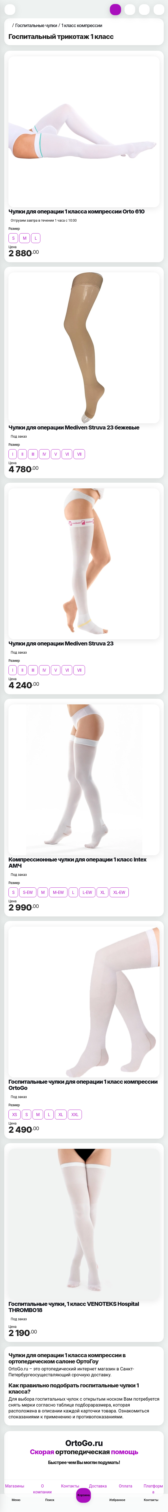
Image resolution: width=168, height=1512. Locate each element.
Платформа (153, 1489)
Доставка (98, 1486)
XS (14, 1114)
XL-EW (119, 892)
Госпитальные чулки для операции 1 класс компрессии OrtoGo (83, 1084)
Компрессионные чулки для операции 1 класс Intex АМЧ (77, 862)
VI (67, 454)
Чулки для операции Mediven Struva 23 (61, 643)
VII (79, 454)
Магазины (14, 1486)
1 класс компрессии (82, 25)
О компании (42, 1489)
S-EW (27, 892)
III (33, 454)
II (22, 454)
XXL (74, 1114)
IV (44, 454)
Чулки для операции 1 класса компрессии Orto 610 (76, 211)
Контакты (70, 1486)
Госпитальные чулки (36, 25)
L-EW (87, 892)
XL (102, 892)
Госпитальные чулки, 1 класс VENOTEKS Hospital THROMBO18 (73, 1307)
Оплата (125, 1486)
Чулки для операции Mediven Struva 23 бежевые (73, 427)
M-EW (58, 892)
